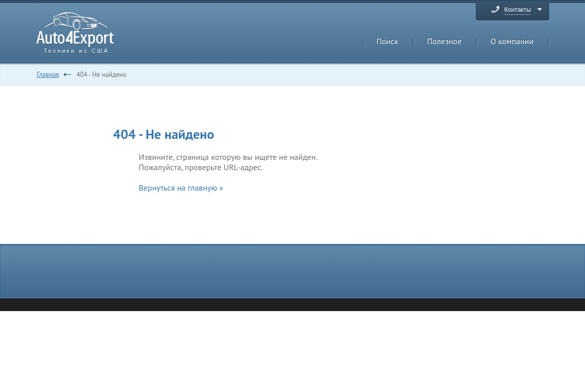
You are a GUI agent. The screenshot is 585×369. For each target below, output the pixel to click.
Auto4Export (75, 30)
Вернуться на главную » (181, 187)
